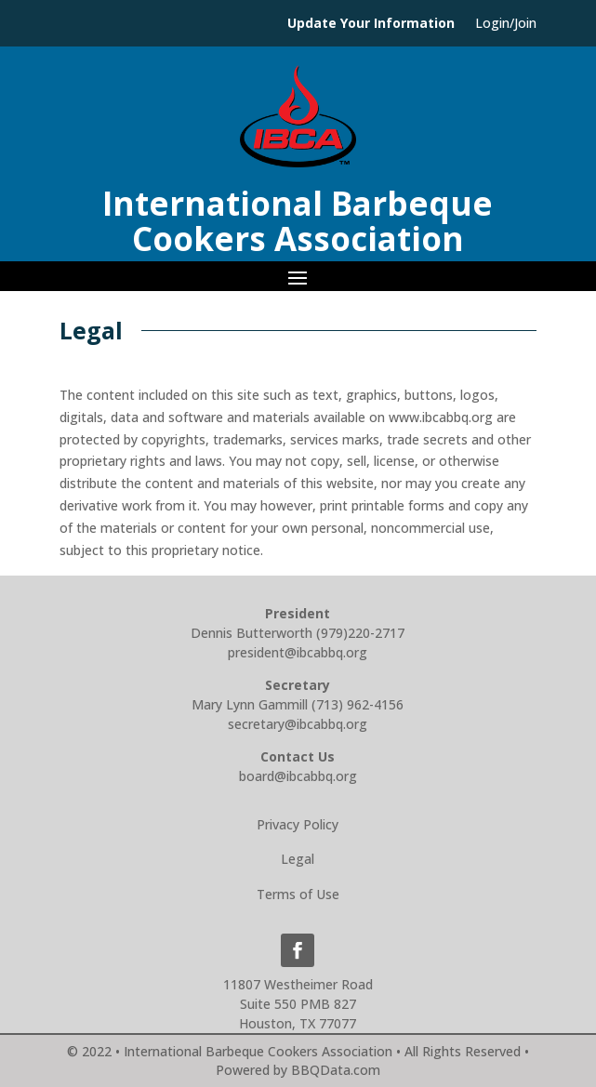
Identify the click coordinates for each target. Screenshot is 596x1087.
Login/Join (505, 24)
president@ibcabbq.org (297, 652)
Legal (297, 859)
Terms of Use (298, 894)
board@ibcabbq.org (298, 776)
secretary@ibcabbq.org (297, 724)
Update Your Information (371, 24)
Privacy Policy (297, 824)
